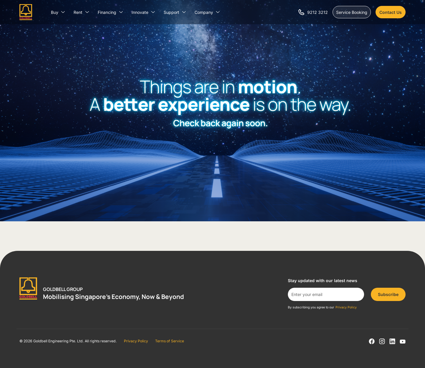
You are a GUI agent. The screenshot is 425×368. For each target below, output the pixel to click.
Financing (110, 12)
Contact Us (390, 12)
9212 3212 (317, 12)
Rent (81, 12)
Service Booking (351, 12)
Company (207, 12)
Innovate (143, 12)
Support (175, 12)
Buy (58, 12)
